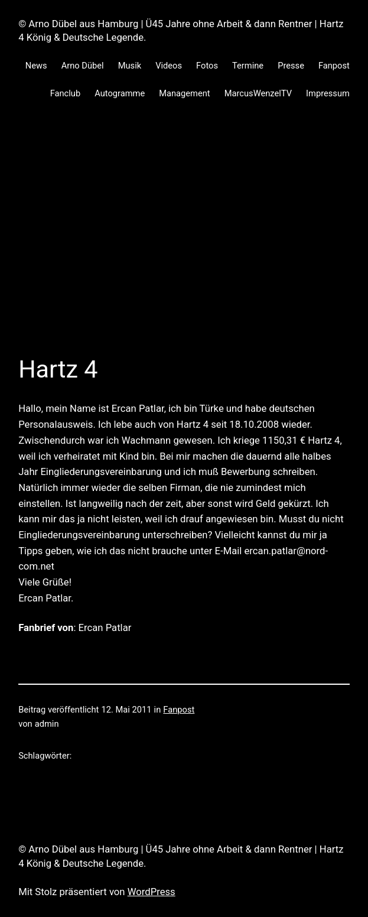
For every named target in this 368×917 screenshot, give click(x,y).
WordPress (151, 892)
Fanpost (178, 709)
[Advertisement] (184, 243)
